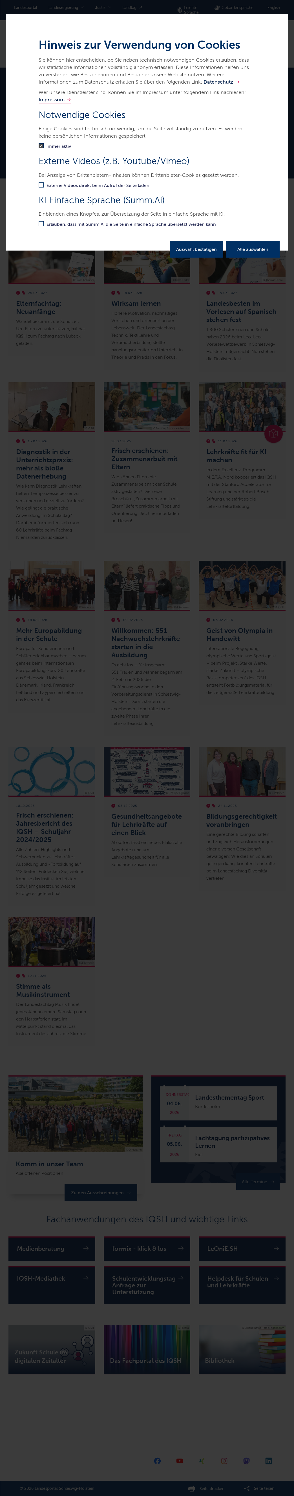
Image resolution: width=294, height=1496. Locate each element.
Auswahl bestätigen (196, 249)
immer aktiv (59, 146)
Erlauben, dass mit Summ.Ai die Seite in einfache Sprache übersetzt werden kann (131, 224)
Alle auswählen (252, 249)
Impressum (52, 100)
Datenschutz (218, 82)
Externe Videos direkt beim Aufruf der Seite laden (98, 185)
